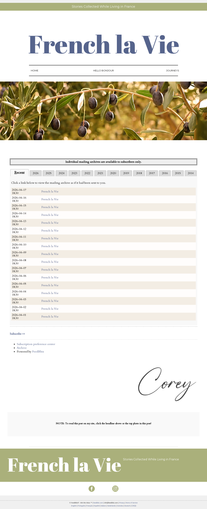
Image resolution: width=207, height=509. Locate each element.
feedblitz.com (98, 503)
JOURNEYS (172, 70)
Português (81, 506)
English (73, 506)
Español (97, 506)
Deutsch (127, 506)
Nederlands (111, 506)
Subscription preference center (36, 344)
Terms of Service (132, 503)
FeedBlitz (38, 352)
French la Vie (50, 191)
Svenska (120, 506)
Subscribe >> (17, 334)
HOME (34, 70)
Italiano (103, 506)
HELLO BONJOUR (103, 70)
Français (89, 506)
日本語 (133, 506)
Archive (22, 348)
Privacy (121, 503)
